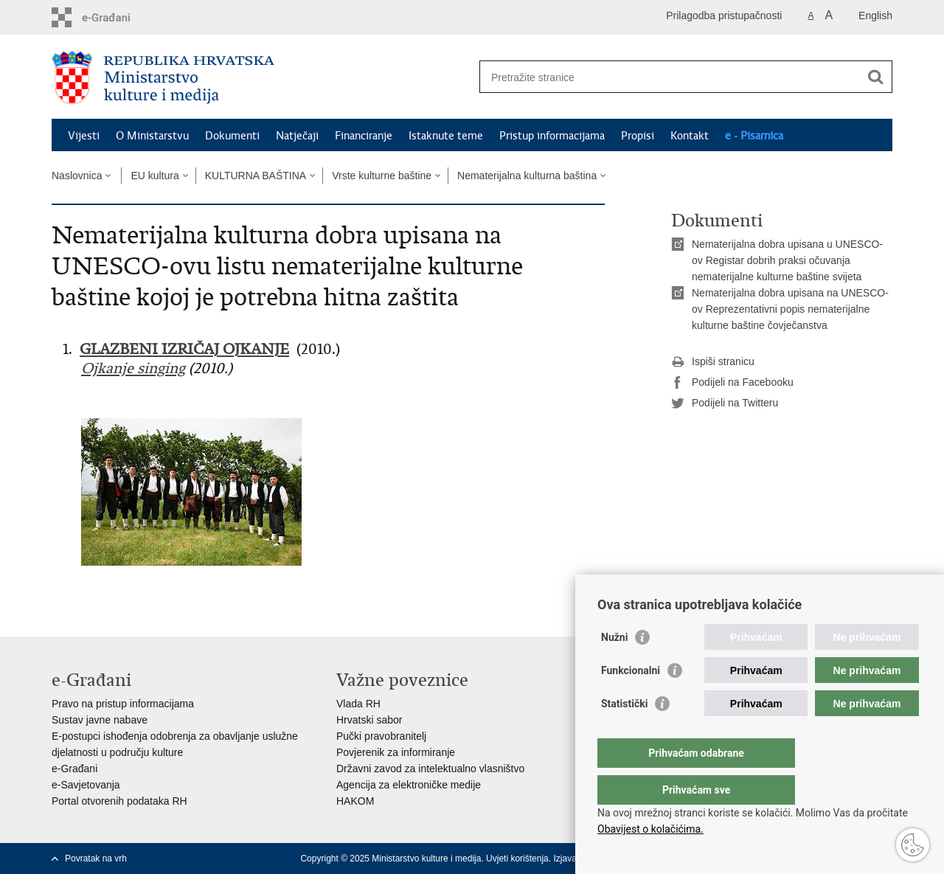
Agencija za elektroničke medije (408, 785)
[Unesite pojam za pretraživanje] (670, 77)
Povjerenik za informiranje (395, 752)
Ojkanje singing (133, 368)
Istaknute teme (446, 135)
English (875, 15)
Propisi (637, 135)
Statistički (624, 733)
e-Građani (74, 768)
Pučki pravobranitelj (381, 736)
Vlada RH (358, 704)
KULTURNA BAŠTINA (255, 175)
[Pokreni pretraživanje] (875, 77)
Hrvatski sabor (369, 720)
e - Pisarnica (754, 135)
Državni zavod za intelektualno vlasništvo (430, 768)
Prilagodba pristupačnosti (724, 15)
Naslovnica (77, 175)
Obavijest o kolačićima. (650, 829)
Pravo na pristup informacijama (123, 704)
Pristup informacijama (552, 135)
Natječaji (297, 135)
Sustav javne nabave (100, 720)
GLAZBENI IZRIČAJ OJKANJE (184, 349)
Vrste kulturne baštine (381, 175)
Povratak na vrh (96, 858)
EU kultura (154, 175)
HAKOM (355, 801)
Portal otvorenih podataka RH (119, 801)
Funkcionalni (630, 700)
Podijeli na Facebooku (732, 382)
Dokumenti (232, 135)
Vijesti (84, 135)
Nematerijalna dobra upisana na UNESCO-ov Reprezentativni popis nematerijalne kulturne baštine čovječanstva (790, 309)
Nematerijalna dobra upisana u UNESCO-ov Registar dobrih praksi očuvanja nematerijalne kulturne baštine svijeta (787, 260)
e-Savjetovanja (86, 785)
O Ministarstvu (152, 135)
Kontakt (689, 135)
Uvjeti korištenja (517, 858)
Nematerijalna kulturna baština (527, 175)
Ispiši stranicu (712, 362)
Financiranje (363, 135)
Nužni (614, 667)
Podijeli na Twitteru (724, 403)
